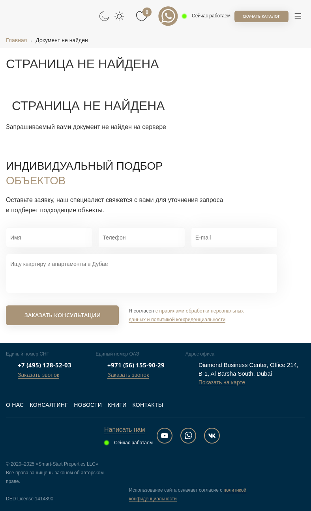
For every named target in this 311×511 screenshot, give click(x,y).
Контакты (148, 405)
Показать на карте (222, 382)
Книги (117, 405)
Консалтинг (49, 405)
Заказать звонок (38, 375)
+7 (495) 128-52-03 (44, 365)
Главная (16, 40)
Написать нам (124, 429)
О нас (15, 405)
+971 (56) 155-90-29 (136, 365)
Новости (88, 405)
